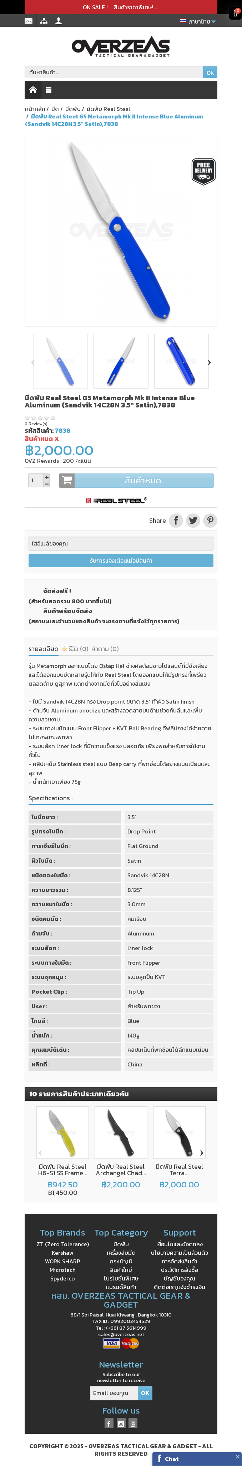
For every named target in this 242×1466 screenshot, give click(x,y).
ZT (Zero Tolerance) (62, 1244)
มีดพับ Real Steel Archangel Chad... (121, 1170)
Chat (172, 1459)
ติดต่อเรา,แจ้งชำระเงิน (179, 1287)
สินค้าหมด (136, 480)
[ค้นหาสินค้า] (114, 72)
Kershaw (63, 1252)
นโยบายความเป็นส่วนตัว (179, 1252)
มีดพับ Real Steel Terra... (179, 1170)
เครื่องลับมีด (121, 1252)
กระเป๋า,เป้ (121, 1261)
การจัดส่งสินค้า (179, 1261)
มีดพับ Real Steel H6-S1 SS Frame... (62, 1170)
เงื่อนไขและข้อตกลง (179, 1244)
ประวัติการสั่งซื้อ (179, 1269)
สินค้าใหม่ (121, 1269)
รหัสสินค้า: (39, 430)
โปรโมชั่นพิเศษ (121, 1278)
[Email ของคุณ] (114, 1393)
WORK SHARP (62, 1261)
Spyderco (62, 1278)
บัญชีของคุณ (179, 1278)
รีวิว (75, 649)
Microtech (63, 1269)
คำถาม (105, 649)
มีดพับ (121, 1244)
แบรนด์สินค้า (121, 1287)
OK (210, 73)
